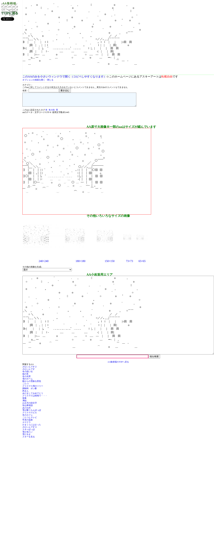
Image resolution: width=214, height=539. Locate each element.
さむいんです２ (29, 369)
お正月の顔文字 (29, 405)
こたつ (25, 386)
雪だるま (26, 437)
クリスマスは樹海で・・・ (34, 398)
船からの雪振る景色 (31, 384)
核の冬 (25, 376)
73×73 (129, 263)
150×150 (109, 263)
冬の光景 (26, 379)
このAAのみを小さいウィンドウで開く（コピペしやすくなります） (64, 76)
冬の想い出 (27, 374)
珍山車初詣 (27, 408)
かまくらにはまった (31, 427)
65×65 (142, 263)
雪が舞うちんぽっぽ (31, 413)
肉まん (25, 393)
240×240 (43, 263)
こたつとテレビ (29, 420)
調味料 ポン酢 (29, 391)
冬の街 (52, 112)
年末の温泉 (27, 422)
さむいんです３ (29, 429)
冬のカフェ (27, 417)
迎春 (24, 400)
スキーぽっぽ (28, 432)
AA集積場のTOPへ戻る (118, 364)
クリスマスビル (29, 415)
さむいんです (28, 371)
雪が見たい (27, 434)
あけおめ (26, 410)
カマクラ (26, 425)
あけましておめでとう (32, 396)
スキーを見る (28, 439)
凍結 (24, 403)
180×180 (80, 263)
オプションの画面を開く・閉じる (37, 80)
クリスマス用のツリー (32, 388)
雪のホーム (27, 381)
